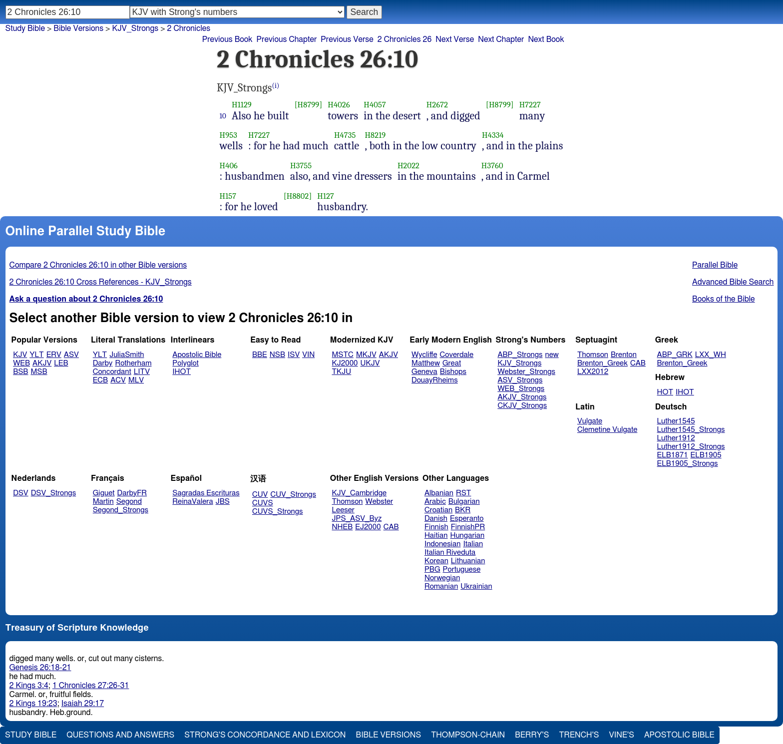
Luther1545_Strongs (691, 429)
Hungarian (467, 535)
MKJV (366, 355)
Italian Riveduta (449, 552)
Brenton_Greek (602, 363)
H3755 (301, 165)
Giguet (104, 493)
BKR (462, 510)
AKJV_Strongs (521, 397)
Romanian (441, 586)
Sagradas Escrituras (205, 493)
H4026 (339, 104)
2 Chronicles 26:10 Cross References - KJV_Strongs (100, 282)
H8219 (375, 135)
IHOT (181, 371)
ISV (294, 355)
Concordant (112, 371)
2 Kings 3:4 (28, 686)
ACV (118, 380)
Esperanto (467, 518)
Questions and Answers (120, 735)
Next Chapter (501, 39)
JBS (223, 501)
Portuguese (462, 569)
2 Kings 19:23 (33, 704)
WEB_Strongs (520, 388)
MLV (136, 380)
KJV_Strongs (135, 28)
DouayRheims (434, 380)
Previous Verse (347, 39)
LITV (142, 371)
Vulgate (589, 421)
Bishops (453, 371)
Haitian (436, 535)
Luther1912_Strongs (691, 446)
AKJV (41, 363)
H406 (229, 165)
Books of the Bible (723, 299)
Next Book (546, 39)
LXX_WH (710, 355)
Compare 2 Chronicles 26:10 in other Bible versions (98, 265)
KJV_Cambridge (359, 493)
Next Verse (454, 39)
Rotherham (133, 363)
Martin (103, 501)
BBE (259, 355)
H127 (325, 196)
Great (451, 363)
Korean (436, 561)
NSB (277, 355)
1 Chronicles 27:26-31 (90, 686)
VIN (308, 355)
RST (463, 493)
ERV (53, 355)
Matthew (425, 363)
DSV (20, 493)
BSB (20, 371)
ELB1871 (672, 455)
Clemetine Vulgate (607, 429)
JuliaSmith (126, 355)
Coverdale (457, 355)
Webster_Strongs (526, 371)
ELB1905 (706, 455)
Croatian (438, 510)
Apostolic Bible (679, 735)
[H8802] (298, 196)
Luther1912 (676, 438)
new (552, 355)
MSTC (343, 355)
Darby (103, 363)
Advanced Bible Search (733, 282)
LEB (61, 363)
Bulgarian (464, 501)
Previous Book (227, 39)
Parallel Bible (715, 265)
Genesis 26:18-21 (40, 668)
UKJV (370, 363)
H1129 (242, 104)
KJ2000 (345, 363)
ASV (71, 355)
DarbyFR (132, 493)
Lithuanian (468, 561)
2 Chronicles (189, 28)
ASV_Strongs (519, 380)
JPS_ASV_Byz (357, 518)
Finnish (436, 527)
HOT (665, 392)
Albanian (438, 493)
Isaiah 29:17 (82, 704)
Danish (435, 518)
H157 (228, 196)
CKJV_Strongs (522, 405)
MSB (38, 371)
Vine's (621, 735)
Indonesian (442, 544)
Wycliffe (424, 355)
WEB (21, 363)
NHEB (342, 527)
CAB (638, 363)
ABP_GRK (675, 355)
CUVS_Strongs (277, 511)
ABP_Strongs (519, 355)
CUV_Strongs (293, 494)
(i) (276, 85)
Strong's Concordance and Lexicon (265, 735)
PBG (432, 569)
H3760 (492, 165)
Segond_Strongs (120, 510)
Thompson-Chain (468, 735)
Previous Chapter (287, 39)
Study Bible (25, 28)
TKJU (342, 371)
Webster (379, 501)
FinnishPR (468, 527)
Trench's (579, 735)
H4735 (345, 135)
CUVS (262, 503)
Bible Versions (78, 28)
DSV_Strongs (53, 493)
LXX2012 (592, 371)
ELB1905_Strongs (687, 463)
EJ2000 (368, 527)
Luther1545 (676, 421)
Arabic (435, 501)
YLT (36, 355)
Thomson (592, 355)
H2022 (408, 165)
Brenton (624, 355)
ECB (100, 380)
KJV (20, 355)
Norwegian (442, 578)
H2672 (437, 104)
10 (223, 115)
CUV (260, 494)
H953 (228, 135)
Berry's (532, 735)
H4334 (493, 135)
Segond (129, 501)
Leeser (343, 510)
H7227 (530, 104)
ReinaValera (192, 501)
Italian (473, 544)
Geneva (424, 371)
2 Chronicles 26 (405, 39)
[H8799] (309, 104)
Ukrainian (476, 586)
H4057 (375, 104)
